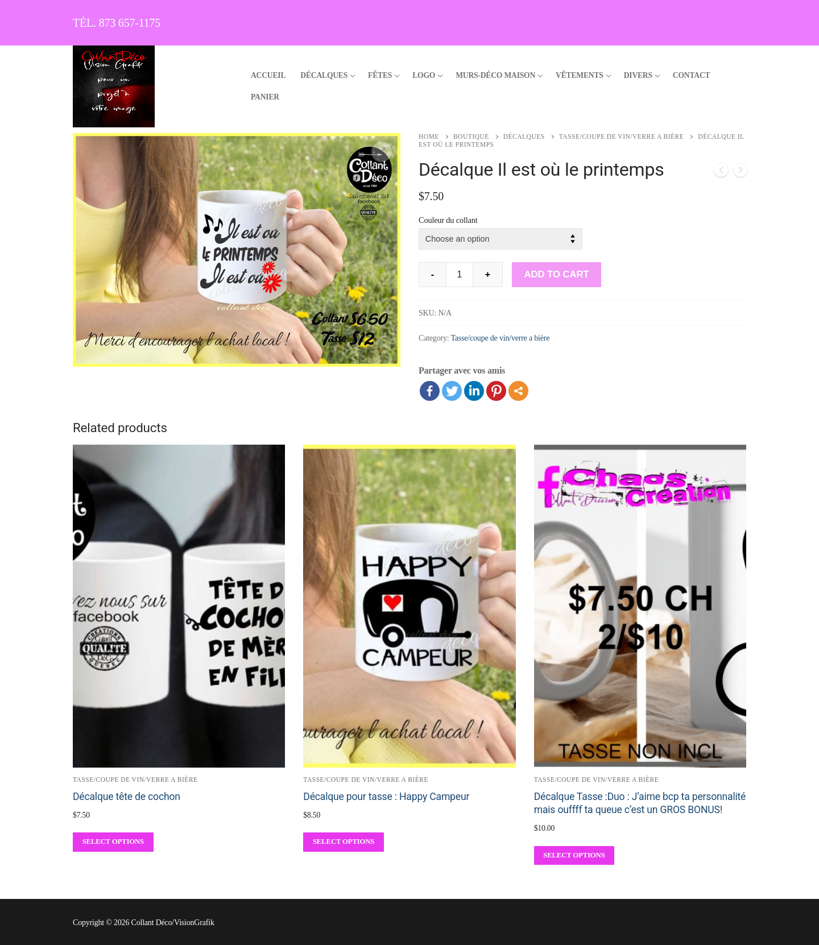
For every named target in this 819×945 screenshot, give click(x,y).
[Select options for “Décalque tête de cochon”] (113, 841)
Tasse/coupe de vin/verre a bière (621, 136)
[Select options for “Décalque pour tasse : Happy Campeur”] (343, 841)
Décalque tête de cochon (126, 796)
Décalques (524, 136)
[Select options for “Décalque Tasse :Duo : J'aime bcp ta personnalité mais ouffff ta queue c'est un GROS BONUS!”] (574, 855)
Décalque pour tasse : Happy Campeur (386, 796)
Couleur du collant (448, 220)
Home (429, 136)
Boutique (471, 136)
